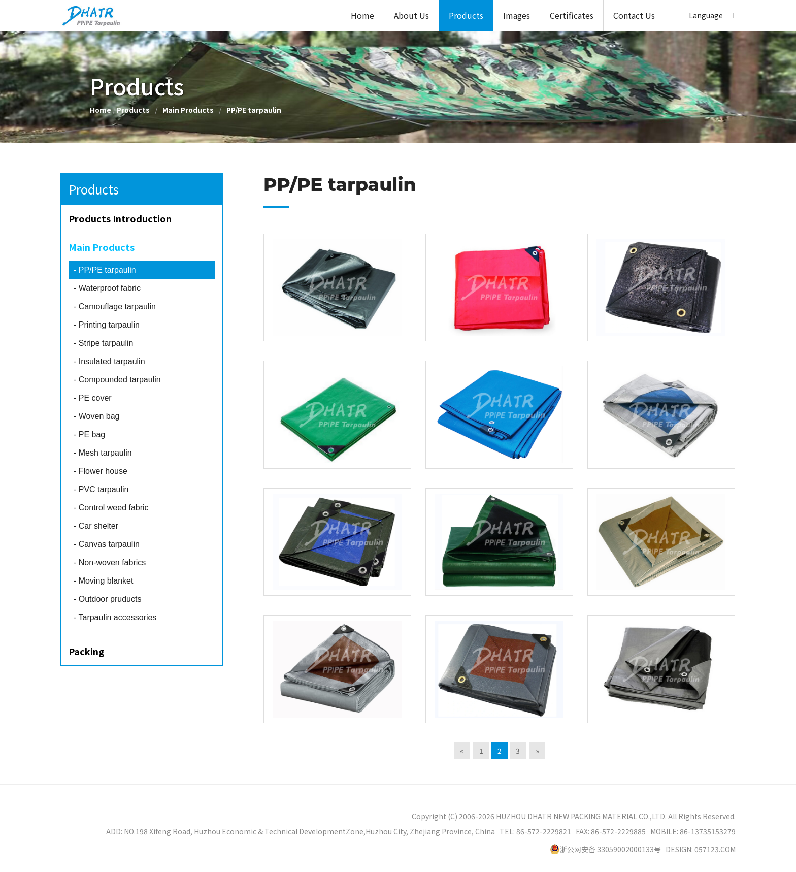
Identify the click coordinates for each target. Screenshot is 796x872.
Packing (86, 651)
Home (362, 15)
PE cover (93, 398)
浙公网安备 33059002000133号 (605, 849)
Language (706, 15)
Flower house (100, 471)
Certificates (571, 15)
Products (466, 15)
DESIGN (678, 849)
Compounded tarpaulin (117, 379)
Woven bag (96, 416)
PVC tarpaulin (101, 489)
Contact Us (634, 15)
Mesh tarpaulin (103, 452)
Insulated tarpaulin (109, 361)
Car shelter (96, 526)
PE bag (89, 434)
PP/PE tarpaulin (253, 110)
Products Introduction (120, 218)
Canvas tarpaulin (107, 544)
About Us (411, 15)
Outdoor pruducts (107, 599)
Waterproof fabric (107, 288)
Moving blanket (103, 580)
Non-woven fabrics (110, 562)
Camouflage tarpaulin (115, 306)
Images (516, 15)
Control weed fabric (111, 507)
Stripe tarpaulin (103, 343)
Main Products (188, 110)
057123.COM (715, 849)
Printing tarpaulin (107, 324)
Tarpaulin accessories (115, 617)
